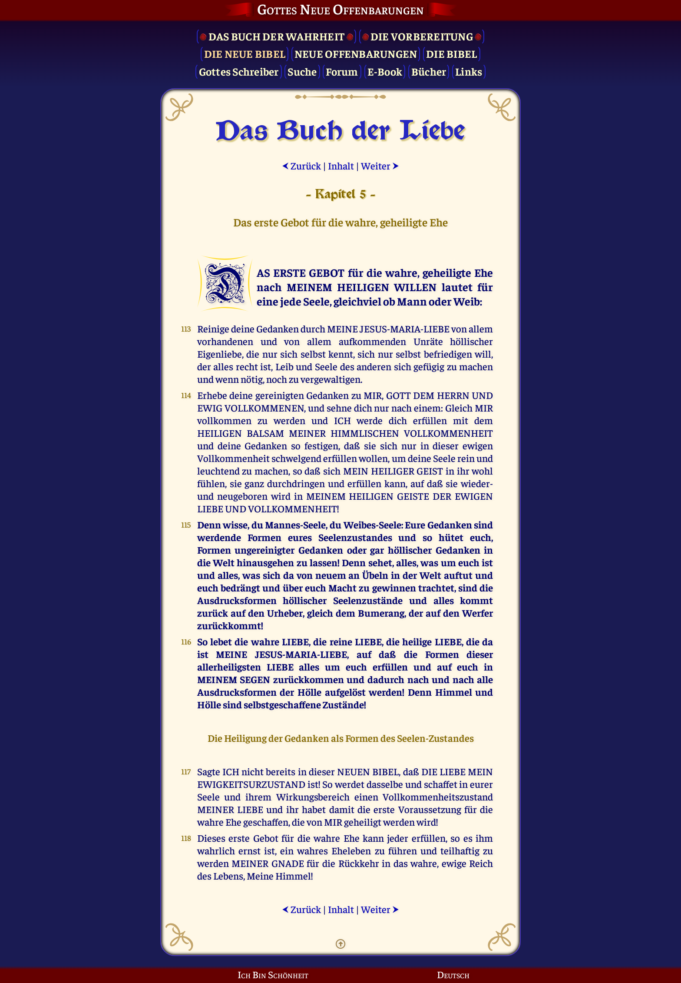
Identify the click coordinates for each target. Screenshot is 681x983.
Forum (342, 71)
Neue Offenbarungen (355, 53)
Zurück (301, 165)
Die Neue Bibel (245, 53)
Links (468, 71)
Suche (302, 71)
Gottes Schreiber (239, 71)
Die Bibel (451, 53)
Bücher (428, 71)
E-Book (385, 71)
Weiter (380, 165)
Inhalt (341, 165)
